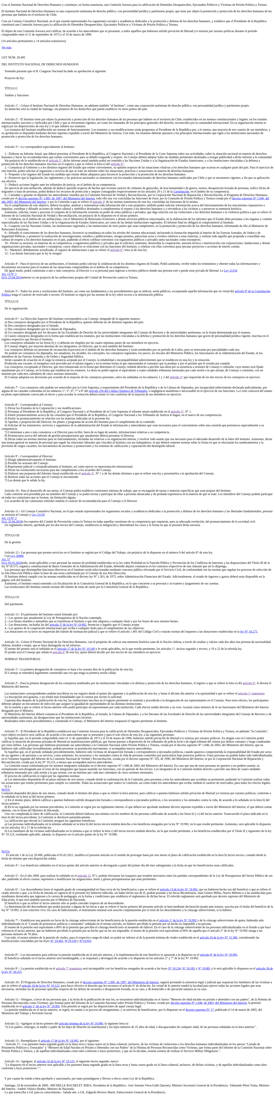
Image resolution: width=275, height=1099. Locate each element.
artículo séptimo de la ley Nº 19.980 (81, 1023)
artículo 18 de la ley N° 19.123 (40, 985)
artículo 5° (55, 160)
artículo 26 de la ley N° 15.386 (218, 937)
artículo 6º (59, 652)
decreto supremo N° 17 (199, 1009)
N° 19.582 (188, 968)
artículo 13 (84, 875)
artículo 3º (99, 201)
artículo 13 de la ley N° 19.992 (178, 889)
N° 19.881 (204, 968)
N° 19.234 (174, 968)
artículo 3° (176, 377)
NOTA (6, 789)
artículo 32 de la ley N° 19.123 (55, 1061)
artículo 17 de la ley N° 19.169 (76, 648)
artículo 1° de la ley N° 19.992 (178, 920)
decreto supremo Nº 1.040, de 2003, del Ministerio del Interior (209, 1002)
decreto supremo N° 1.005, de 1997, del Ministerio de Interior (121, 982)
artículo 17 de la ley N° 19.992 (59, 1040)
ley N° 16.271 (248, 631)
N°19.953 (85, 941)
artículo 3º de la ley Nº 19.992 (68, 624)
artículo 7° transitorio (69, 968)
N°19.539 (70, 941)
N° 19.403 (56, 941)
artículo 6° (117, 164)
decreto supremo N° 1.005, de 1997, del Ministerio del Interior (56, 198)
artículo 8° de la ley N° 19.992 (218, 954)
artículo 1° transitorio (251, 693)
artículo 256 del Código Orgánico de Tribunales (118, 390)
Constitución (181, 191)
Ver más (6, 47)
